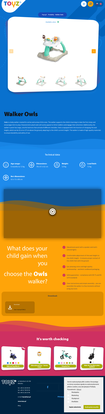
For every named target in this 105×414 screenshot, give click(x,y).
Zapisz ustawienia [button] (75, 407)
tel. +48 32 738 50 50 (24, 390)
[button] (94, 51)
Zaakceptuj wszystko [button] (92, 407)
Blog (19, 405)
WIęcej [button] (79, 389)
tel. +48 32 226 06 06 (24, 388)
